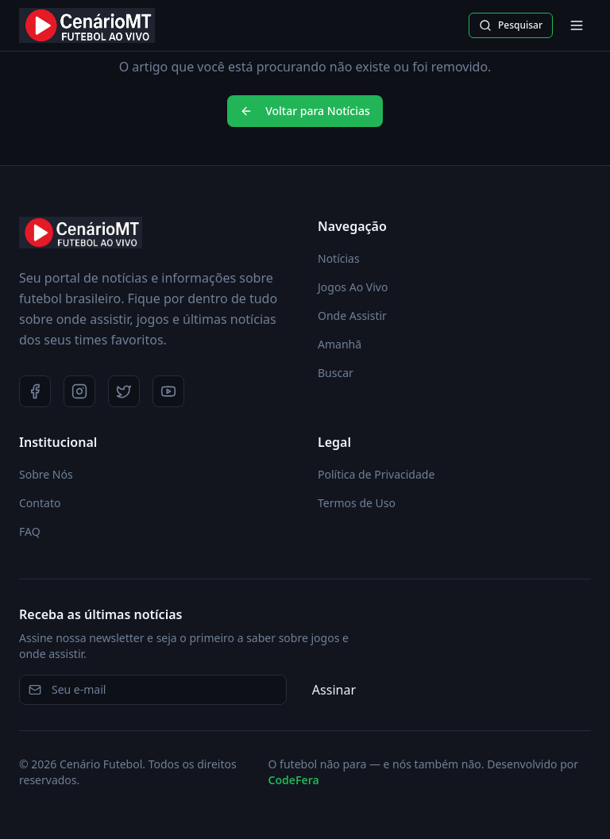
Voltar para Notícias (305, 110)
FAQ (30, 531)
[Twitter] (124, 391)
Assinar (334, 690)
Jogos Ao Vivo (353, 286)
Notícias (339, 258)
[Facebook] (35, 391)
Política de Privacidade (376, 474)
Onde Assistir (352, 315)
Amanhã (339, 344)
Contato (39, 502)
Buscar (335, 372)
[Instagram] (79, 391)
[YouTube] (168, 391)
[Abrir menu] (576, 25)
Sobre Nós (46, 474)
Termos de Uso (357, 502)
